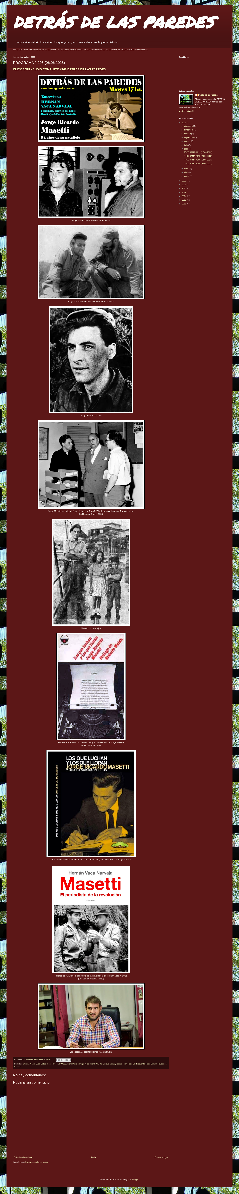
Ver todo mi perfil (186, 111)
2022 (184, 181)
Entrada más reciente (23, 1157)
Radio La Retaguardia (136, 1064)
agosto (187, 141)
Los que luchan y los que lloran (115, 1064)
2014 (184, 196)
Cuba (38, 1064)
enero (187, 176)
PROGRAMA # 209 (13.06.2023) (198, 160)
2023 (184, 123)
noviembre (189, 130)
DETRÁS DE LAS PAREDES (113, 22)
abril (186, 172)
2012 (184, 200)
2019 (184, 192)
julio (186, 145)
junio (186, 149)
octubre (187, 134)
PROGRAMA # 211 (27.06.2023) (198, 152)
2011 (184, 204)
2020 (184, 188)
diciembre (188, 126)
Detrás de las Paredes (49, 1064)
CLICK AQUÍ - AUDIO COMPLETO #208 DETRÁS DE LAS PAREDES (59, 69)
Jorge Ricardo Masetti (93, 1064)
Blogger (135, 1179)
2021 (184, 185)
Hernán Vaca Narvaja (75, 1064)
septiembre (189, 137)
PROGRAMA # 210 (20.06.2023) (198, 156)
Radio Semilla (151, 1064)
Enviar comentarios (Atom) (36, 1162)
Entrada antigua (161, 1157)
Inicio (93, 1157)
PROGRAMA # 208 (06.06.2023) (198, 164)
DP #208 (62, 1064)
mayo (187, 168)
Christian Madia (29, 1064)
